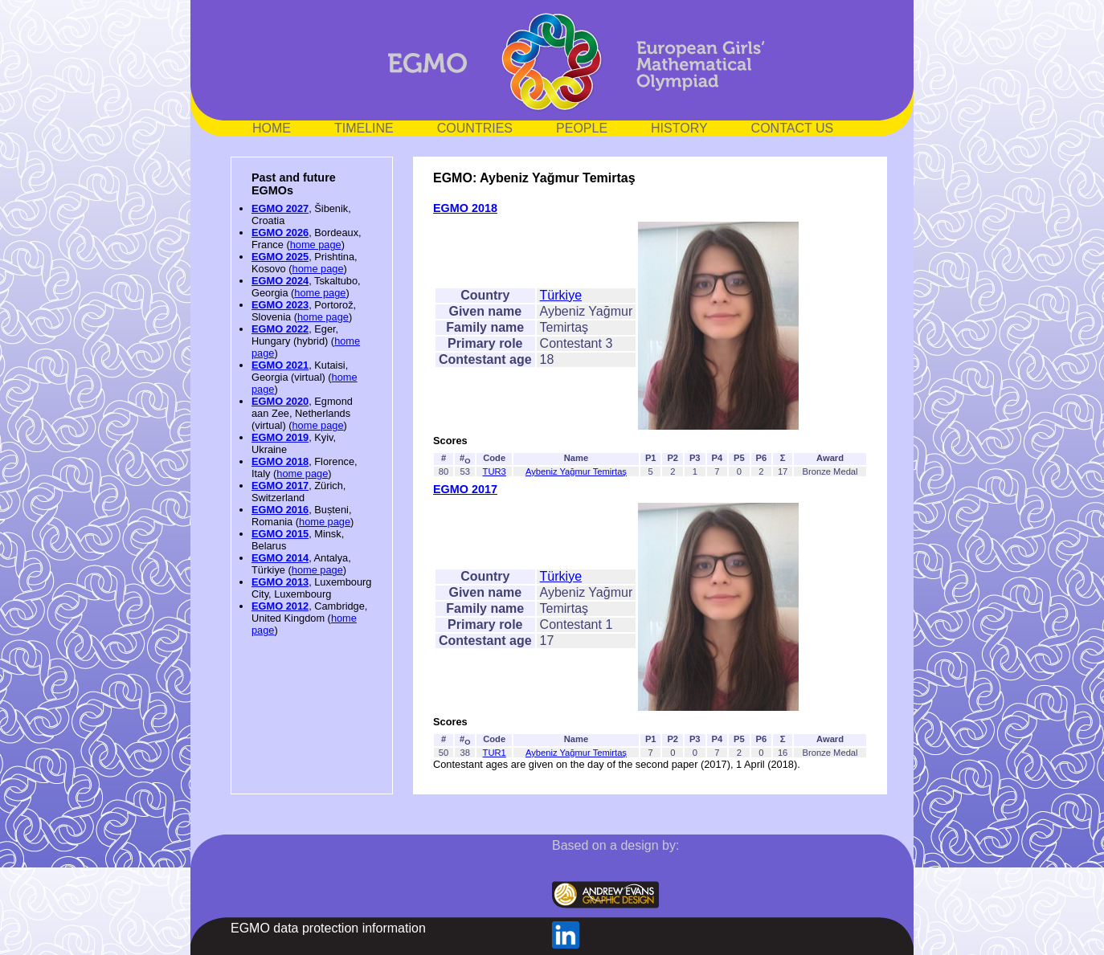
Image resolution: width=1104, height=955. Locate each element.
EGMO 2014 (280, 558)
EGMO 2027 (280, 208)
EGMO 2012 (280, 606)
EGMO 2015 (280, 534)
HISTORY (679, 128)
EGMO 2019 (280, 437)
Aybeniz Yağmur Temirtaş (576, 471)
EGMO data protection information (328, 928)
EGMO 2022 (280, 329)
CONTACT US (792, 128)
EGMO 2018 (280, 461)
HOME (271, 128)
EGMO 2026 (280, 233)
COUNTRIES (475, 128)
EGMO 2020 (280, 401)
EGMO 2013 (280, 582)
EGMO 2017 (280, 486)
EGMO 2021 (280, 365)
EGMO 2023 (280, 305)
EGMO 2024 (280, 281)
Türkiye (561, 295)
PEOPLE (581, 128)
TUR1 (494, 752)
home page (315, 245)
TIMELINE (364, 128)
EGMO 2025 (280, 257)
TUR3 (494, 471)
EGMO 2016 (280, 510)
